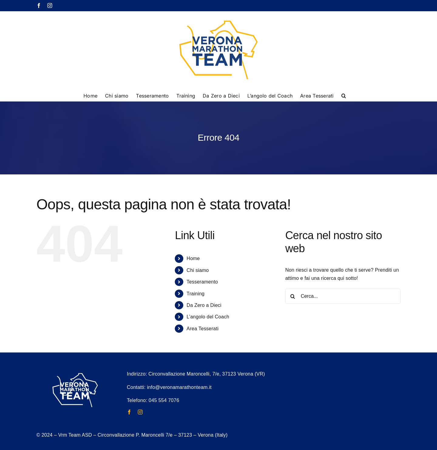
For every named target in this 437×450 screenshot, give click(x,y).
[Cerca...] (343, 296)
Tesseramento (202, 281)
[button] (343, 95)
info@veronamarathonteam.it (179, 387)
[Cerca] (292, 296)
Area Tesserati (202, 328)
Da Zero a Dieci (204, 305)
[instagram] (140, 412)
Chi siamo (198, 270)
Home (193, 258)
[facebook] (129, 412)
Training (196, 293)
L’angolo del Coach (208, 316)
